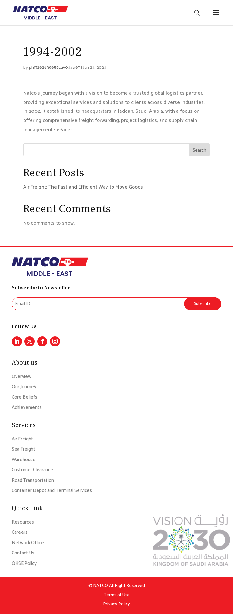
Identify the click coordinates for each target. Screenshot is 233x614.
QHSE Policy (24, 564)
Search (199, 150)
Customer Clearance (32, 470)
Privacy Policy (116, 604)
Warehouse (24, 460)
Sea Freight (23, 449)
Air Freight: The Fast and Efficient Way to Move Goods (83, 187)
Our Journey (24, 387)
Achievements (27, 407)
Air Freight (22, 439)
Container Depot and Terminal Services (52, 491)
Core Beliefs (24, 397)
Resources (23, 522)
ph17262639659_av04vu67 (54, 67)
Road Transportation (33, 480)
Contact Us (23, 553)
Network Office (28, 543)
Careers (20, 532)
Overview (21, 377)
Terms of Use (117, 595)
